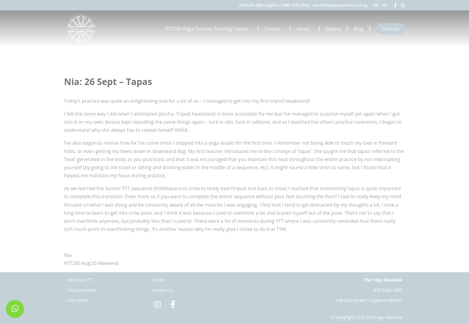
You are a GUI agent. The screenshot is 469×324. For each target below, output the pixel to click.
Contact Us (162, 290)
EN (375, 5)
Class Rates (78, 300)
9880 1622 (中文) (296, 5)
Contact (390, 28)
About (304, 28)
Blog (358, 28)
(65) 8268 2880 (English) (259, 5)
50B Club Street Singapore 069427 (369, 300)
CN (384, 5)
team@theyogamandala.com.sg (340, 5)
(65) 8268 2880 (387, 290)
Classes (274, 28)
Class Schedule (81, 290)
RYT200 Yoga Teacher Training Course (208, 28)
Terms (158, 280)
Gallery (333, 28)
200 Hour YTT (80, 280)
